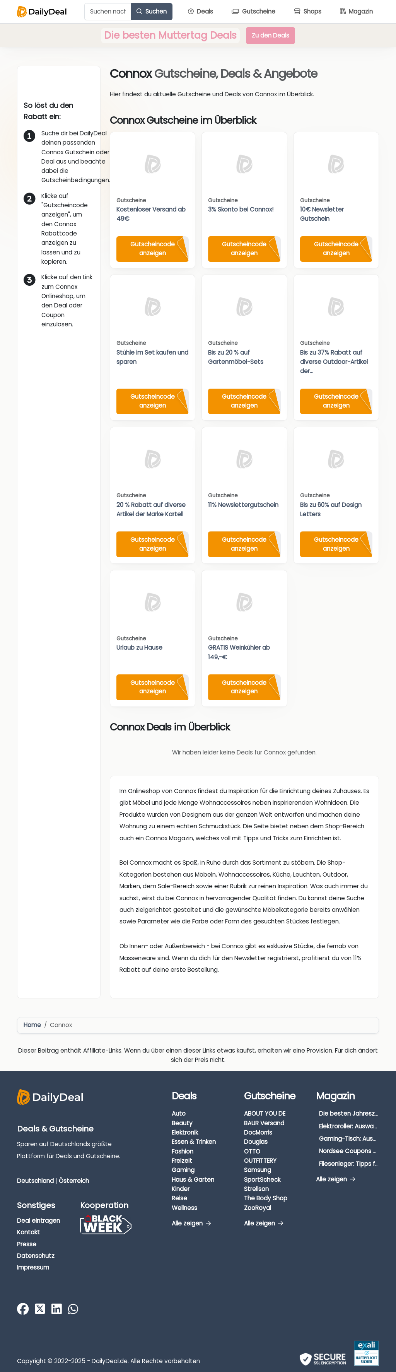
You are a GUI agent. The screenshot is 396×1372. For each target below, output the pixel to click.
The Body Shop (265, 1198)
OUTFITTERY (260, 1161)
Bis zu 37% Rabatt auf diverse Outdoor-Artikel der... (334, 361)
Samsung (257, 1170)
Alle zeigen (191, 1223)
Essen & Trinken (194, 1142)
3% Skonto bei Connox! (240, 209)
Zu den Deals (270, 35)
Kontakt (28, 1232)
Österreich (74, 1181)
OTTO (252, 1151)
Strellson (256, 1189)
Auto (179, 1113)
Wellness (184, 1208)
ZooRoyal (257, 1208)
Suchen (152, 11)
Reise (179, 1198)
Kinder (180, 1189)
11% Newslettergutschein (243, 505)
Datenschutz (36, 1256)
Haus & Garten (193, 1180)
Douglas (256, 1142)
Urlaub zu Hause (139, 647)
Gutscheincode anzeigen (152, 248)
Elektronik (185, 1132)
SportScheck (262, 1180)
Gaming (183, 1170)
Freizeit (182, 1161)
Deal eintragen (38, 1221)
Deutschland (35, 1181)
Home (32, 1025)
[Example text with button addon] (107, 11)
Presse (26, 1244)
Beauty (182, 1123)
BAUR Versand (264, 1123)
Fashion (182, 1151)
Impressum (33, 1267)
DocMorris (258, 1132)
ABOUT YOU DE (264, 1113)
